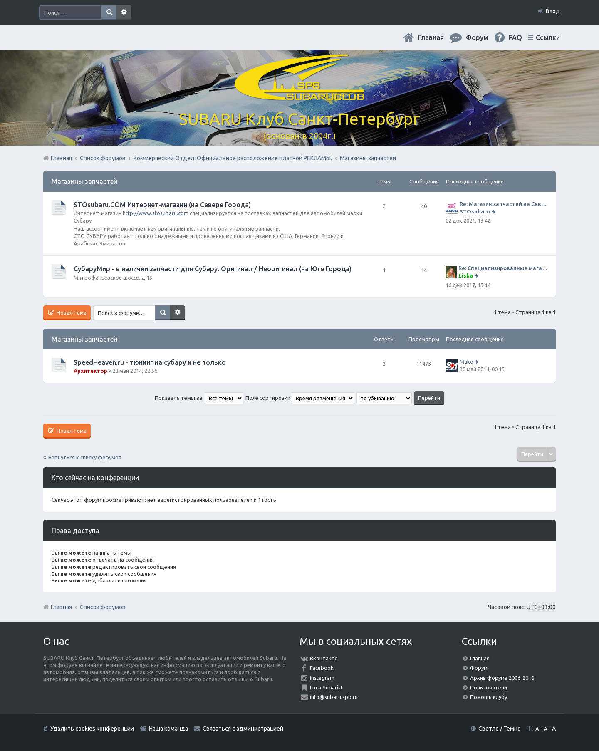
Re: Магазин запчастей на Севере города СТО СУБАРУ (503, 204)
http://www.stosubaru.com (155, 213)
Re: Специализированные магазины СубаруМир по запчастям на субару (502, 268)
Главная (431, 37)
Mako (466, 361)
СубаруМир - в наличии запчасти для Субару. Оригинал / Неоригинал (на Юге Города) (212, 269)
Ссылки (548, 37)
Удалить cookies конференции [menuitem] (92, 728)
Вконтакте (324, 658)
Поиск (108, 12)
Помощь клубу (488, 697)
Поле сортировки (299, 398)
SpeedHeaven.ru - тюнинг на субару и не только (150, 362)
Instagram (322, 678)
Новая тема (71, 312)
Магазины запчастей (84, 181)
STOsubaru (475, 211)
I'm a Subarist (326, 687)
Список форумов (103, 607)
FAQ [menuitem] (515, 37)
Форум (479, 668)
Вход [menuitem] (553, 11)
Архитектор (90, 371)
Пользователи (488, 687)
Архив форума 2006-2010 (502, 678)
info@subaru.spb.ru (334, 697)
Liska (465, 275)
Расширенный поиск (123, 12)
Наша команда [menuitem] (168, 728)
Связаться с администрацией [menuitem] (243, 728)
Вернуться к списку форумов (84, 457)
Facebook (322, 668)
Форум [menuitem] (477, 37)
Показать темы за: (199, 398)
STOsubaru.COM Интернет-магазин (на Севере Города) (162, 204)
